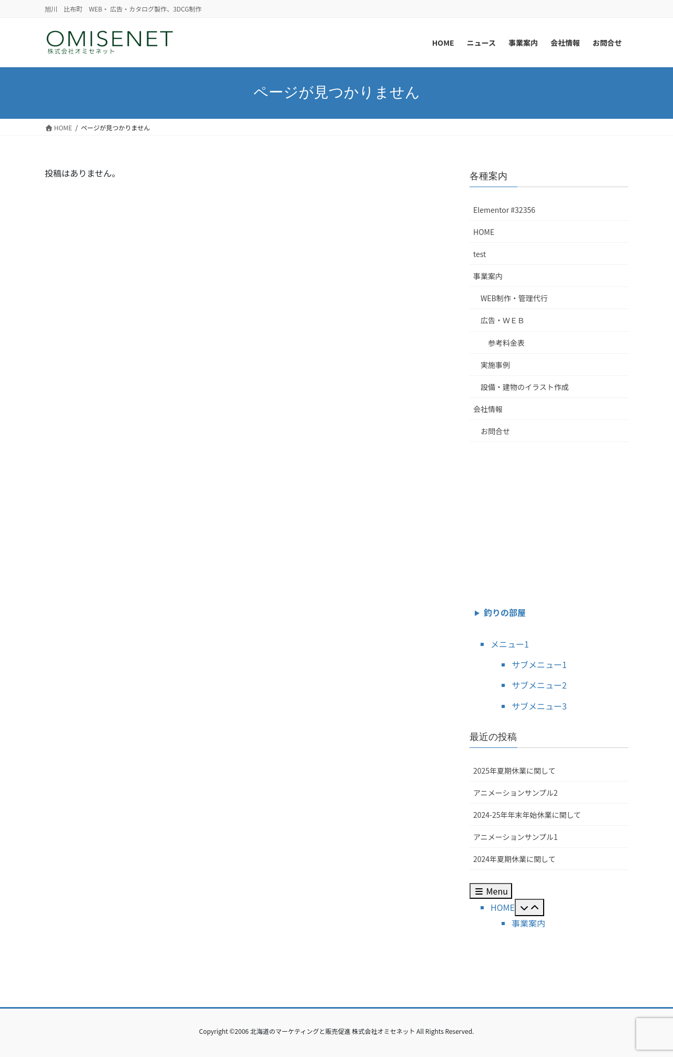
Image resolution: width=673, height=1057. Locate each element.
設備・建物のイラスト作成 (525, 387)
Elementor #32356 (504, 209)
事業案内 (488, 276)
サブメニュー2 (539, 685)
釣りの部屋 (505, 612)
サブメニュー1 (539, 664)
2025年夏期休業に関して (514, 770)
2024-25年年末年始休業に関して (527, 814)
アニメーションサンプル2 (515, 792)
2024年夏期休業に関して (514, 859)
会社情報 (488, 409)
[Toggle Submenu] (529, 907)
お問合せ (495, 431)
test (479, 254)
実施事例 (495, 365)
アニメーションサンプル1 (515, 837)
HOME (483, 232)
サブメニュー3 (539, 706)
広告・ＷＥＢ (503, 320)
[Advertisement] (549, 521)
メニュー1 (510, 644)
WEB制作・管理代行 (514, 298)
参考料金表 (506, 342)
